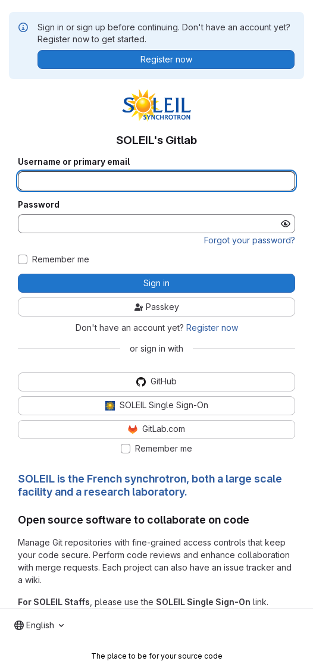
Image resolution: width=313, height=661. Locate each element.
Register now (212, 327)
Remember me (60, 259)
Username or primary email (74, 162)
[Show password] (285, 223)
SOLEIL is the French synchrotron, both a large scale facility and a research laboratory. (150, 485)
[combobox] (39, 625)
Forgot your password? (249, 240)
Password (39, 204)
